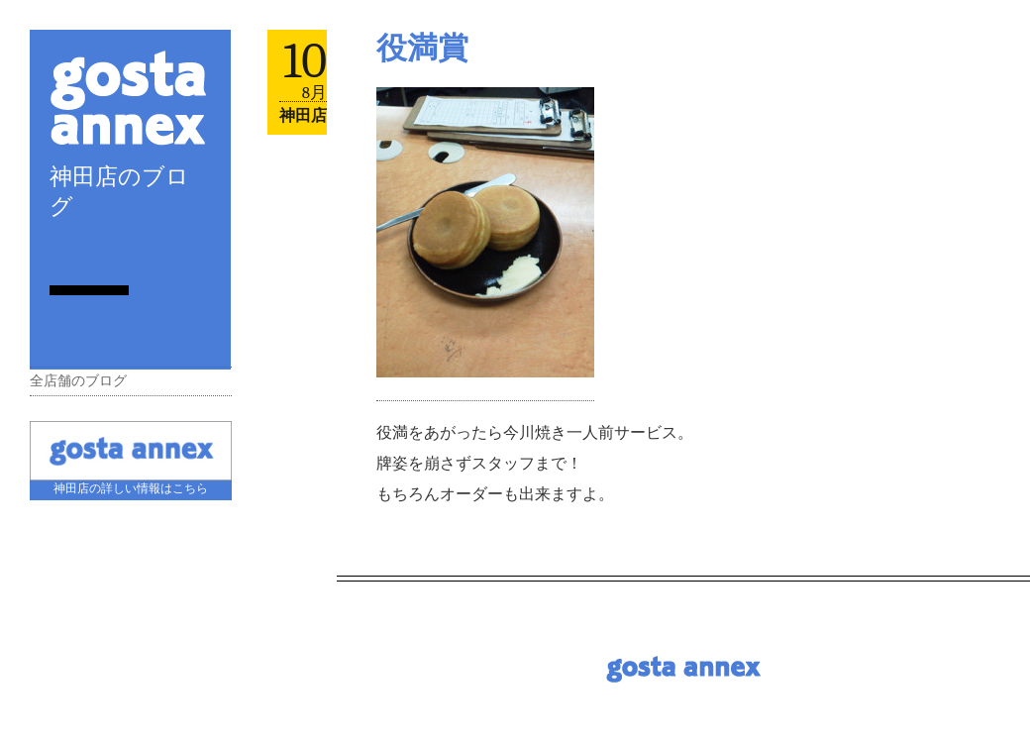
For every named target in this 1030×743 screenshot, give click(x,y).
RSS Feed (57, 252)
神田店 (303, 115)
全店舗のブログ (78, 380)
